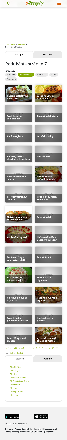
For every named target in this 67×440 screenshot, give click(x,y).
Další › (12, 353)
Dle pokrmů (15, 384)
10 (53, 348)
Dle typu (13, 388)
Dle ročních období (18, 377)
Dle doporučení (16, 391)
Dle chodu (14, 395)
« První (9, 348)
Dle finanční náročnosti (19, 381)
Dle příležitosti (16, 367)
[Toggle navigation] (59, 3)
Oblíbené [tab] (47, 358)
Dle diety (13, 374)
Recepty (21, 44)
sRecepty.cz (10, 44)
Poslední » (21, 353)
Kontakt (37, 429)
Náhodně (11, 74)
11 (57, 348)
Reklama (9, 429)
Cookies (38, 431)
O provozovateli (50, 429)
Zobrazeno (41, 74)
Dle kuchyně (15, 370)
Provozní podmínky (23, 429)
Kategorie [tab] (19, 358)
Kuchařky (47, 54)
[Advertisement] (33, 23)
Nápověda (49, 431)
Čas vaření (11, 79)
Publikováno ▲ (26, 74)
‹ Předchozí (19, 348)
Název (53, 74)
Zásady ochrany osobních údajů (19, 431)
